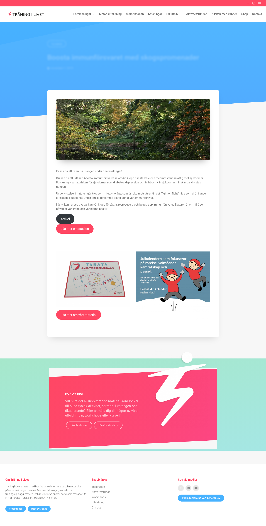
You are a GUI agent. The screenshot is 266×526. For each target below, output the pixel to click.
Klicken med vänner (224, 14)
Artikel (65, 219)
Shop (244, 14)
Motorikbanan (135, 14)
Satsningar (155, 14)
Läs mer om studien (75, 229)
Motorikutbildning (110, 14)
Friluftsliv (174, 14)
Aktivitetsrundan (196, 14)
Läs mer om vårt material (78, 315)
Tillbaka (56, 44)
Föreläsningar (84, 14)
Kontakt (257, 14)
